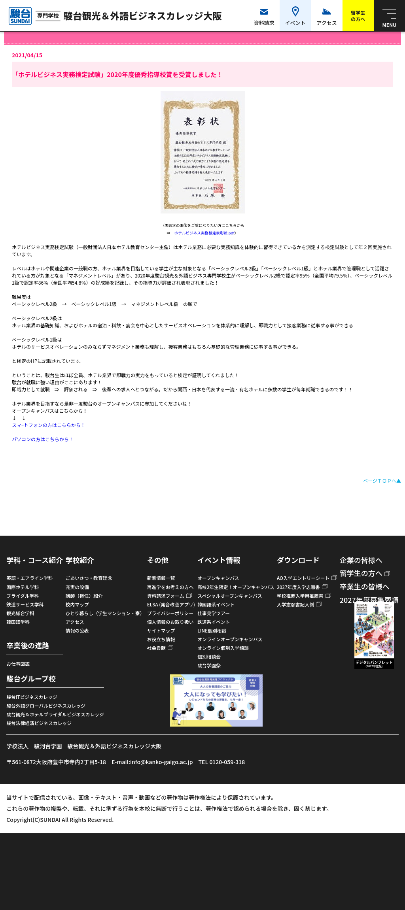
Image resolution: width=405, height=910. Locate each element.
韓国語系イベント (216, 604)
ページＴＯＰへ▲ (382, 480)
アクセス (75, 621)
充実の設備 (77, 586)
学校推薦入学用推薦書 (300, 595)
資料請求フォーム (165, 595)
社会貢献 (156, 647)
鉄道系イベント (213, 621)
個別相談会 (209, 656)
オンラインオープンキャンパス (229, 639)
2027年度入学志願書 (298, 586)
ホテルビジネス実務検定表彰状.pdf (204, 233)
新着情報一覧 (161, 577)
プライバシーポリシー (170, 613)
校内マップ (77, 604)
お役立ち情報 (161, 639)
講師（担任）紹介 (84, 595)
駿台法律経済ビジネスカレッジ (39, 722)
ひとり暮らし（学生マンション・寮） (105, 613)
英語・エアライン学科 (29, 577)
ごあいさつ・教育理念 (89, 577)
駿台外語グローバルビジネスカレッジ (45, 705)
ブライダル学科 (22, 595)
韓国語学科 (18, 621)
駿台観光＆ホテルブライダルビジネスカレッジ (55, 714)
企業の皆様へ (361, 560)
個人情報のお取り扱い (170, 621)
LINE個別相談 (211, 630)
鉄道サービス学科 (25, 604)
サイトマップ (161, 630)
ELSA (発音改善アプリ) (171, 604)
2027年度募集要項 (369, 600)
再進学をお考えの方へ (170, 586)
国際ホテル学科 (22, 586)
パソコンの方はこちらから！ (43, 439)
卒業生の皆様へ (365, 586)
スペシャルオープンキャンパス (229, 595)
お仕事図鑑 (18, 663)
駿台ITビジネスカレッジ (31, 696)
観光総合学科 (20, 613)
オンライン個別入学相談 (222, 647)
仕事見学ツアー (213, 613)
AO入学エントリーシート (303, 577)
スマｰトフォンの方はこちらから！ (48, 424)
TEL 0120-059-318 (221, 762)
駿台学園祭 (209, 665)
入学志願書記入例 (295, 604)
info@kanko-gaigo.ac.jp (161, 762)
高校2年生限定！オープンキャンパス (235, 586)
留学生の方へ (361, 573)
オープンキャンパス (218, 577)
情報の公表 (77, 630)
